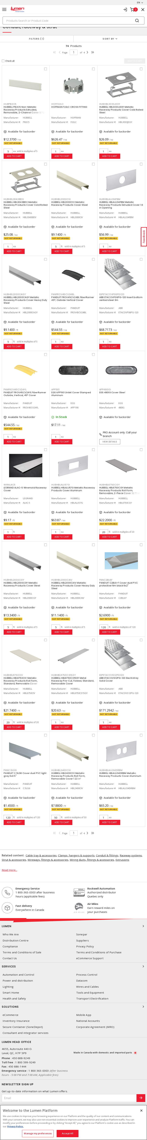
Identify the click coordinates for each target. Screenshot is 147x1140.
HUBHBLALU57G (60, 484)
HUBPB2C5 (10, 103)
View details (109, 441)
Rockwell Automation (101, 888)
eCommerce (10, 1015)
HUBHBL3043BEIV (14, 199)
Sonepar (81, 934)
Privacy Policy (85, 946)
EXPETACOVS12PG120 (111, 675)
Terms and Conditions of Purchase (99, 952)
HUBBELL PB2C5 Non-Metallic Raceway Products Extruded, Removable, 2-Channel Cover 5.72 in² (26, 109)
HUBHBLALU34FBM (110, 199)
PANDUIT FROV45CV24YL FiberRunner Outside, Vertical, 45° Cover (25, 394)
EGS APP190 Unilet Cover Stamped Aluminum (71, 394)
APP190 (55, 389)
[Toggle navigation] (4, 9)
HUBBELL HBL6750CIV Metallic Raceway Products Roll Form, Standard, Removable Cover (21, 681)
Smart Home (11, 992)
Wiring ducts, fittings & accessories (92, 859)
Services (73, 966)
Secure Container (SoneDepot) (23, 1027)
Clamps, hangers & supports (76, 855)
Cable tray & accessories (41, 855)
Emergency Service (28, 888)
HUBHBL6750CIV (13, 675)
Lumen (73, 926)
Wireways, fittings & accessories (48, 859)
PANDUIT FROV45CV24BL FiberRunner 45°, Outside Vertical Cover (72, 299)
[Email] (69, 1098)
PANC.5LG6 (10, 770)
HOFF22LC (57, 103)
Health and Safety (14, 998)
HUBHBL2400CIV (61, 770)
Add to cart (14, 156)
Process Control (86, 974)
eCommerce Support (89, 958)
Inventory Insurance (16, 1021)
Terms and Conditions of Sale (22, 952)
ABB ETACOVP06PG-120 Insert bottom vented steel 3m (120, 299)
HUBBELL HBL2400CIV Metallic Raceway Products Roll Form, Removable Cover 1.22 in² (68, 776)
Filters (36, 38)
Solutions (73, 1007)
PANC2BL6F (106, 579)
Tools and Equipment (90, 992)
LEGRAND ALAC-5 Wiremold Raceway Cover (25, 489)
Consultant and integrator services (26, 1033)
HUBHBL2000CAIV (61, 579)
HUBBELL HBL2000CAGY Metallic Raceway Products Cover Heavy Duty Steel (25, 300)
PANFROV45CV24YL (15, 389)
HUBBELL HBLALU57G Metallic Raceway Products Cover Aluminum (73, 489)
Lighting (8, 986)
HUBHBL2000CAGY (15, 294)
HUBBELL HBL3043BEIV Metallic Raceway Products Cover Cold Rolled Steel (26, 205)
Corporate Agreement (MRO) (95, 1027)
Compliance (10, 946)
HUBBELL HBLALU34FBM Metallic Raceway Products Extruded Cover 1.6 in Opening (121, 205)
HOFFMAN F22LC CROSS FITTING (69, 106)
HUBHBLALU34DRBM (111, 770)
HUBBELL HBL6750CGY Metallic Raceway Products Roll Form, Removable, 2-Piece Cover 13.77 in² (120, 490)
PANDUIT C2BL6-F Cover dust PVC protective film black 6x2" (118, 584)
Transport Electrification (92, 998)
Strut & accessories (14, 859)
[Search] (73, 20)
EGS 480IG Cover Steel (112, 392)
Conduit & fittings (107, 855)
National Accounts (88, 1021)
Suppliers (82, 940)
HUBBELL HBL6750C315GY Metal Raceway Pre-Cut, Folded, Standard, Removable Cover (72, 681)
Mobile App (83, 1015)
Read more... (9, 870)
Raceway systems (131, 855)
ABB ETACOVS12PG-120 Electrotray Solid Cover (119, 679)
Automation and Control (18, 974)
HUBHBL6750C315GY (63, 675)
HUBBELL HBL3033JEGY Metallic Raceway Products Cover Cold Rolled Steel (121, 109)
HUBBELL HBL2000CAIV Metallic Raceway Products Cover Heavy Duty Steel (73, 585)
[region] (73, 1122)
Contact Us (10, 958)
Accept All (67, 1133)
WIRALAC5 (10, 484)
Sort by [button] (108, 38)
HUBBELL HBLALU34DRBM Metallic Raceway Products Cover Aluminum (120, 774)
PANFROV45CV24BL (62, 294)
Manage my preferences (38, 1133)
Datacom (82, 980)
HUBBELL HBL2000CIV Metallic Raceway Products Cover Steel (69, 203)
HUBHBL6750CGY (109, 484)
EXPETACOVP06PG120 (111, 294)
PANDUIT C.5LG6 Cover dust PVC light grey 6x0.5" (25, 774)
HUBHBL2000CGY (14, 579)
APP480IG (105, 389)
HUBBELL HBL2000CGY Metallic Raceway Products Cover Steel (22, 584)
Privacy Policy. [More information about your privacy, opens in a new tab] (15, 1126)
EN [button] (138, 2)
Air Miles (92, 904)
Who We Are (11, 934)
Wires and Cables (87, 986)
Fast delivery (24, 905)
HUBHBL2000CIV (61, 199)
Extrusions (122, 859)
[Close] (141, 1110)
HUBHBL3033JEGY (109, 103)
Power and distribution (18, 980)
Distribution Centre (15, 940)
